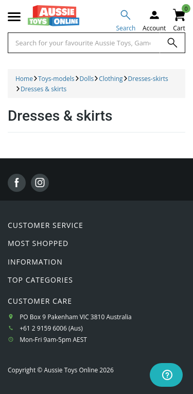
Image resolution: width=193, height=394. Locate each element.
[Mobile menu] (14, 17)
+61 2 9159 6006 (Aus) (51, 328)
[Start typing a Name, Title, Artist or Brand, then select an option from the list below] (84, 42)
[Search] (172, 42)
